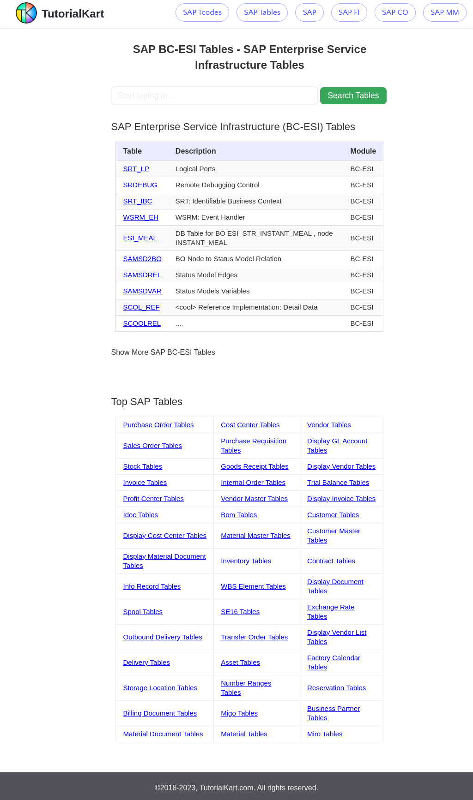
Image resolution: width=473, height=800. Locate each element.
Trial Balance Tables (338, 482)
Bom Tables (239, 515)
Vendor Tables (329, 425)
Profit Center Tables (153, 498)
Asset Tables (240, 662)
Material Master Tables (256, 535)
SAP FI (349, 12)
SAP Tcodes (202, 12)
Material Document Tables (163, 734)
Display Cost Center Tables (164, 535)
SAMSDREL (142, 275)
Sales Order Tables (152, 445)
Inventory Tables (246, 561)
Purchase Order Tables (158, 425)
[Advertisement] (55, 166)
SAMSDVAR (142, 291)
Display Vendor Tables (341, 466)
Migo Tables (239, 713)
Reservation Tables (336, 688)
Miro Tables (324, 734)
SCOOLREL (142, 323)
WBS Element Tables (253, 586)
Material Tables (244, 734)
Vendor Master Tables (254, 498)
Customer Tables (333, 515)
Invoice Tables (145, 482)
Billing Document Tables (160, 713)
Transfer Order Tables (254, 637)
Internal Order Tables (253, 482)
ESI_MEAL (140, 238)
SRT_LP (136, 169)
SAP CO (395, 12)
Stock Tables (142, 466)
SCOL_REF (141, 307)
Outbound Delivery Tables (162, 637)
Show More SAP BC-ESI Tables (163, 352)
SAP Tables (262, 12)
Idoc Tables (140, 515)
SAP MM (445, 12)
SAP (309, 12)
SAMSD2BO (142, 259)
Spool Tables (143, 611)
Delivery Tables (146, 662)
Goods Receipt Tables (254, 466)
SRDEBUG (140, 185)
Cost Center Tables (250, 425)
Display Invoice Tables (341, 498)
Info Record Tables (152, 586)
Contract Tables (331, 561)
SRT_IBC (137, 201)
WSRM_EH (140, 217)
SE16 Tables (240, 611)
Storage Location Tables (160, 688)
